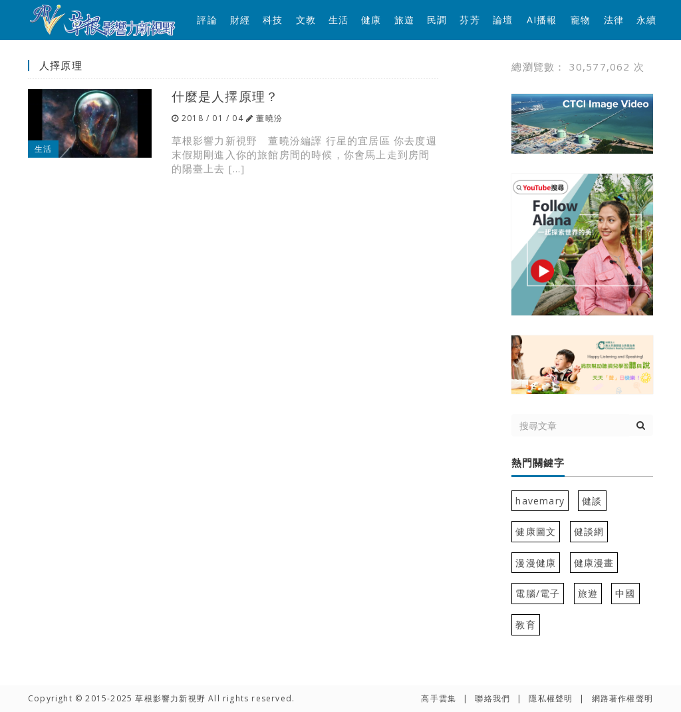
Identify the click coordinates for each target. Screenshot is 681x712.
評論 (207, 19)
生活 (338, 19)
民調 (437, 19)
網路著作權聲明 (622, 698)
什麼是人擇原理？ (225, 96)
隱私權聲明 (551, 698)
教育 (525, 624)
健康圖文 (535, 531)
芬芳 (469, 19)
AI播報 (542, 19)
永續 (646, 19)
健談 (592, 500)
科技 (273, 19)
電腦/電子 (537, 593)
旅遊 (404, 19)
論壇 (503, 19)
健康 (371, 19)
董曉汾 (269, 118)
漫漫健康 (535, 562)
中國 (625, 593)
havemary (540, 500)
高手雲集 (438, 698)
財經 (240, 19)
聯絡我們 (492, 698)
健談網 (589, 531)
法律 (614, 19)
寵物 (581, 19)
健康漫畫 (594, 562)
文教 (306, 19)
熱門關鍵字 (538, 463)
